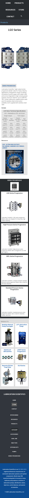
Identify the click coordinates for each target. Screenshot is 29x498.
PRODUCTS (19, 3)
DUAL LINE (14, 438)
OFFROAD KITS (14, 447)
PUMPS (14, 452)
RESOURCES (10, 9)
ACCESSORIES (14, 434)
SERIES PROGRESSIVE (14, 456)
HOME (8, 3)
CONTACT (10, 16)
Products (4, 22)
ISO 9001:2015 (22, 469)
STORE (21, 9)
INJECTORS (14, 443)
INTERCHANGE (14, 415)
